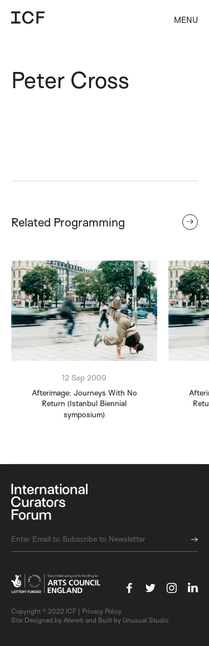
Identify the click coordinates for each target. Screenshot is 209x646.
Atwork (74, 620)
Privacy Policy (101, 611)
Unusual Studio (145, 620)
